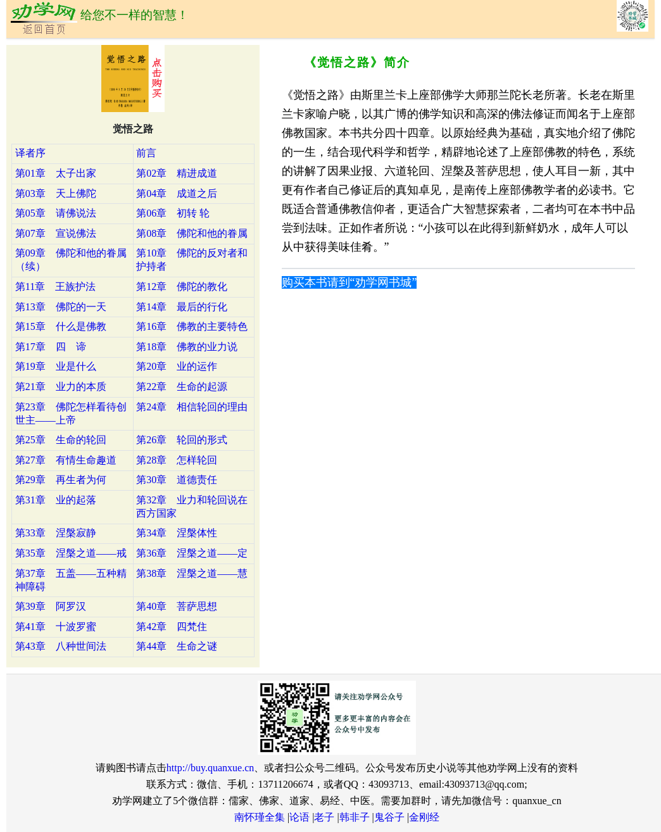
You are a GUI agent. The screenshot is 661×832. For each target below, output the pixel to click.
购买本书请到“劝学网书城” (349, 282)
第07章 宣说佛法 (55, 233)
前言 (146, 153)
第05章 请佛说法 (55, 213)
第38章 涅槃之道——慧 (192, 573)
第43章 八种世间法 (60, 646)
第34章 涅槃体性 (176, 532)
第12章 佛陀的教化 (181, 286)
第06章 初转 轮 (173, 213)
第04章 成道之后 (176, 193)
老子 (324, 817)
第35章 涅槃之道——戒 (71, 553)
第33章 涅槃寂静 (55, 532)
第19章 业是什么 (55, 366)
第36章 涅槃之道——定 (192, 553)
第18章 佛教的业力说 (186, 346)
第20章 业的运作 (176, 366)
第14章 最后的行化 (181, 306)
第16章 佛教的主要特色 (192, 326)
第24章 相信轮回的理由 (192, 406)
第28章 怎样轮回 (176, 460)
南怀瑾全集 (259, 817)
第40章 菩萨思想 (176, 606)
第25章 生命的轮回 (60, 439)
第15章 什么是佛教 (60, 326)
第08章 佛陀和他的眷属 (192, 233)
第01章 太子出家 (55, 173)
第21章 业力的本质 (60, 386)
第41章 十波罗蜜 (55, 626)
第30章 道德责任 (176, 479)
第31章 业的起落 (55, 500)
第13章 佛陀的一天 (60, 306)
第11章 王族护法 (55, 286)
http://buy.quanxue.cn (211, 767)
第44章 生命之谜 (176, 646)
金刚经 (424, 817)
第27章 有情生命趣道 (65, 460)
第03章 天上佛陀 (55, 193)
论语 (299, 817)
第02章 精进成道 (176, 173)
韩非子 (354, 817)
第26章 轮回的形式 (181, 439)
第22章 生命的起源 (181, 386)
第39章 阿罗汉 (50, 606)
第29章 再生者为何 (60, 479)
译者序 (30, 153)
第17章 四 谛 (50, 346)
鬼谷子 (389, 817)
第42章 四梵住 (171, 626)
